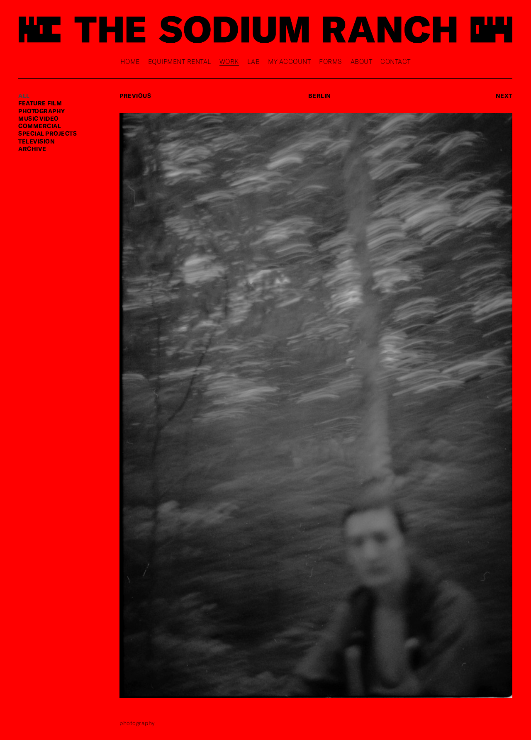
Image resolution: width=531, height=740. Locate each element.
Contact (395, 61)
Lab (253, 61)
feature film (40, 103)
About (362, 61)
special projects (47, 133)
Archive (32, 148)
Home (130, 61)
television (36, 141)
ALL (24, 95)
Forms (330, 61)
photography (41, 110)
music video (38, 118)
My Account (289, 61)
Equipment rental (179, 61)
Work (229, 61)
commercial (39, 125)
